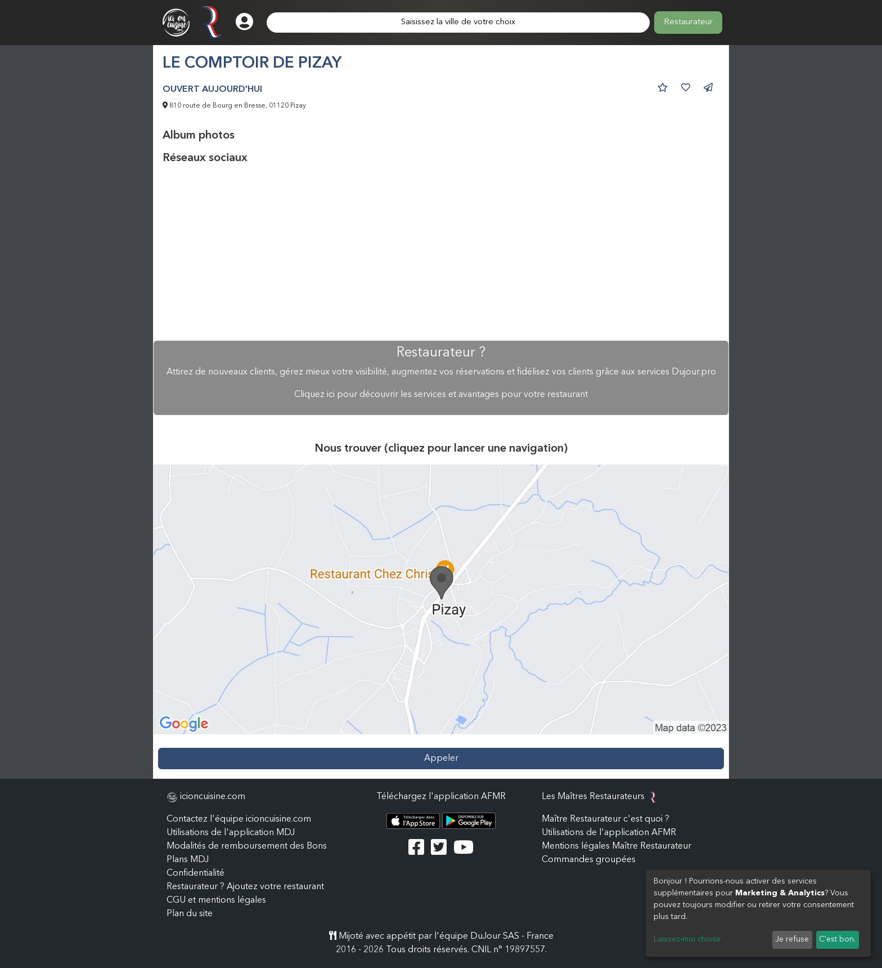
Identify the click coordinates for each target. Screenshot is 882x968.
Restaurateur (688, 22)
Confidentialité (195, 873)
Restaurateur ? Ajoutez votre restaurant (245, 886)
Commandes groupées (589, 859)
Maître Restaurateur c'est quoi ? (605, 819)
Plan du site (189, 913)
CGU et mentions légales (216, 900)
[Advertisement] (441, 253)
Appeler (441, 758)
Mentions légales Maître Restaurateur (616, 846)
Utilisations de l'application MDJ (230, 832)
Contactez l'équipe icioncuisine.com (238, 819)
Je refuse (792, 939)
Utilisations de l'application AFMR (609, 832)
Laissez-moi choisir (687, 939)
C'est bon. (837, 939)
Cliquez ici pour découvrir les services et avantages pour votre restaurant (441, 394)
